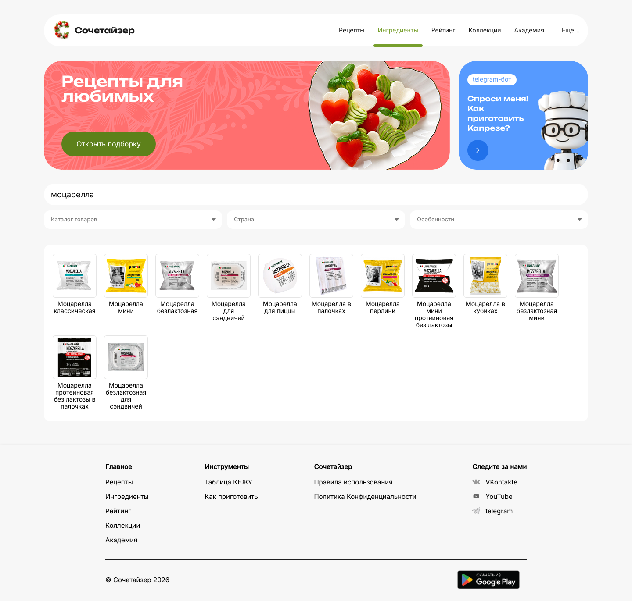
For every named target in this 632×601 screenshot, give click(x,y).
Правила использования (353, 482)
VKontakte (494, 482)
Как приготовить (231, 496)
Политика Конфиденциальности (365, 496)
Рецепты (352, 30)
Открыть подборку (108, 143)
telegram (492, 511)
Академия (529, 30)
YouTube (492, 496)
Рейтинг (443, 30)
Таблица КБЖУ (228, 482)
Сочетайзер (104, 30)
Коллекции (484, 30)
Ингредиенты (398, 30)
